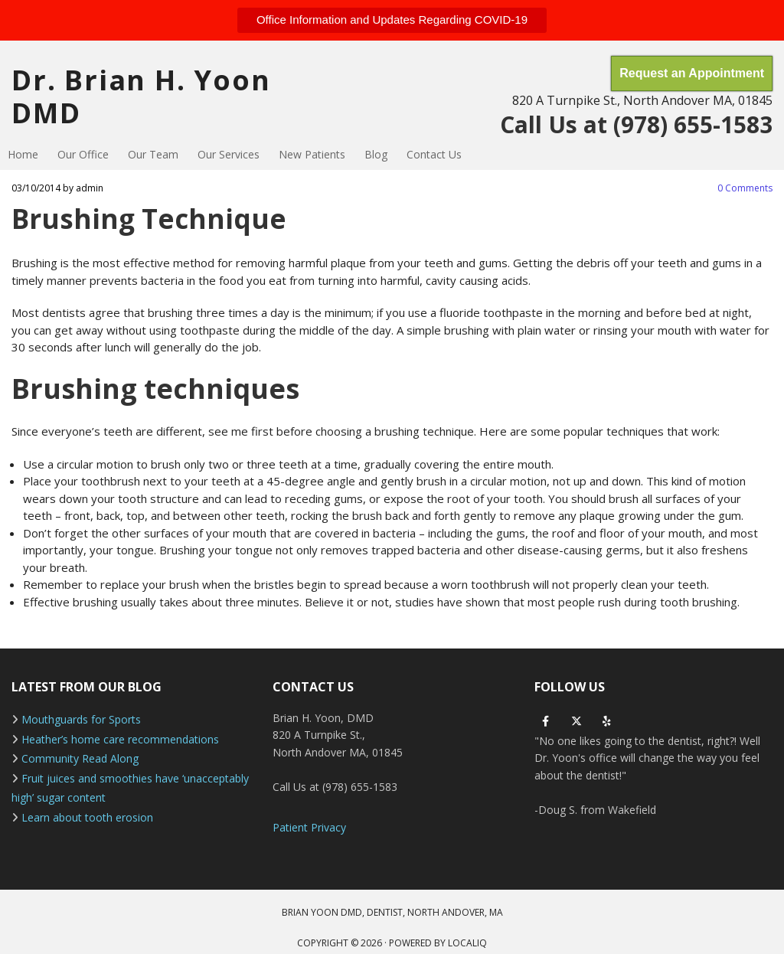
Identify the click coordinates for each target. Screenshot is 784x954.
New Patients (312, 154)
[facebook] (545, 721)
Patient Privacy (309, 827)
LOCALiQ (467, 942)
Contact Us (434, 154)
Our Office (83, 154)
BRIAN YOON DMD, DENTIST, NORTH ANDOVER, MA (392, 912)
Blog (375, 154)
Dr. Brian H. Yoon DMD (141, 96)
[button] (392, 20)
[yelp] (607, 721)
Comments (745, 187)
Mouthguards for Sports (81, 719)
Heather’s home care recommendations (120, 739)
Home (23, 154)
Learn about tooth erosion (87, 817)
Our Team (153, 154)
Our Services (229, 154)
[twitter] (576, 721)
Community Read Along (80, 758)
